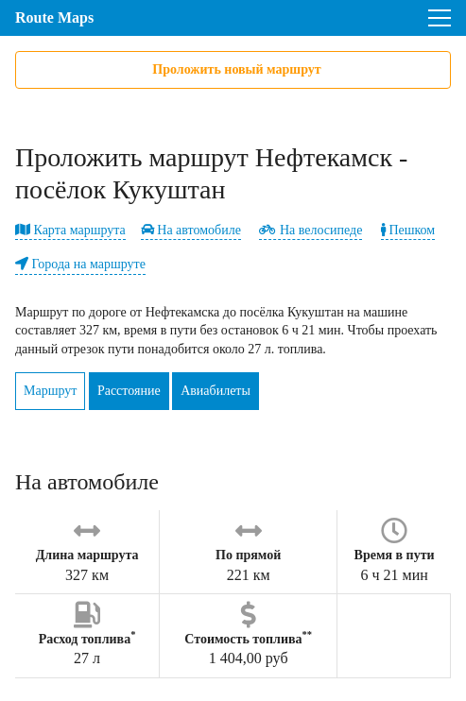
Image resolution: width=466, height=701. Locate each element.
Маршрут (50, 391)
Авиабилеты (215, 391)
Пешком (408, 230)
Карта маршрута (70, 230)
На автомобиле (191, 230)
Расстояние (129, 391)
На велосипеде (310, 230)
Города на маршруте (80, 264)
